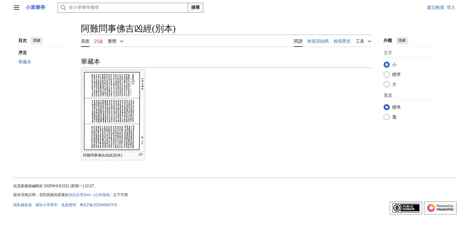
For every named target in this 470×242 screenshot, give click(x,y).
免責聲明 (68, 205)
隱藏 (36, 40)
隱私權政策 (22, 205)
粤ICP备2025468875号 (98, 205)
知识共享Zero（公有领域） (91, 195)
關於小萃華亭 (47, 205)
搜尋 (195, 7)
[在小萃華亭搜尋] (123, 8)
